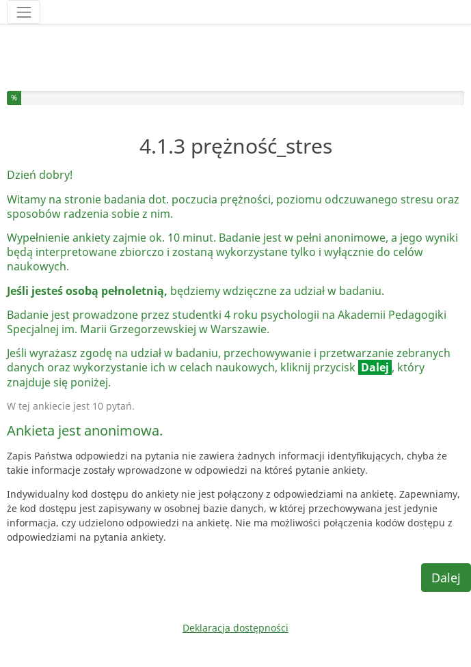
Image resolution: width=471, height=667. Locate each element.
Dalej (446, 577)
